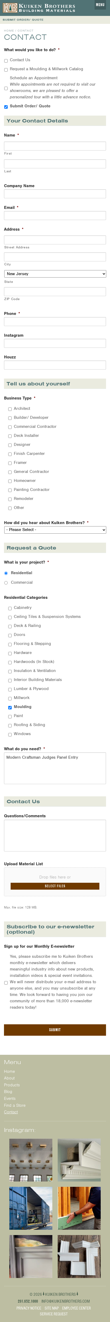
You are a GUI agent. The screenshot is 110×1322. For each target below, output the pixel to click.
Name (11, 135)
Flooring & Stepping (32, 643)
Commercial (22, 582)
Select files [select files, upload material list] (55, 886)
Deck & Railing (27, 625)
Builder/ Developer (31, 417)
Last (7, 171)
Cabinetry (23, 607)
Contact (11, 1112)
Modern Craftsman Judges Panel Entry (55, 768)
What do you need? (24, 749)
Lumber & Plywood (31, 688)
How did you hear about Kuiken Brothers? (46, 522)
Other (19, 507)
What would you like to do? (32, 49)
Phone (12, 313)
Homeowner (25, 480)
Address (14, 229)
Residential (21, 573)
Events (10, 1098)
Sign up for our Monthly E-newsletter (39, 946)
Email (11, 207)
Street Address (16, 247)
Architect (22, 408)
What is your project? (26, 562)
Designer (22, 444)
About (9, 1078)
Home (9, 30)
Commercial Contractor (35, 426)
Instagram (13, 335)
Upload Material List (23, 864)
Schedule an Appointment (52, 87)
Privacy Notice (28, 1308)
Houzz (10, 357)
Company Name (19, 185)
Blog (8, 1091)
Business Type (20, 398)
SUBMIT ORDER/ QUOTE (23, 19)
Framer (20, 462)
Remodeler (23, 498)
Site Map (52, 1308)
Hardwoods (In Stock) (34, 661)
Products (12, 1085)
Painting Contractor (32, 489)
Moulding (22, 706)
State (8, 281)
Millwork (21, 697)
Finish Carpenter (29, 453)
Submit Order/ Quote (30, 106)
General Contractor (31, 471)
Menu (100, 4)
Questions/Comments (25, 816)
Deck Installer (26, 435)
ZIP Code (12, 299)
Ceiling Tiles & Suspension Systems (47, 616)
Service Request (54, 1314)
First (8, 153)
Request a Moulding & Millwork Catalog (46, 69)
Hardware (23, 652)
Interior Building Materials (38, 679)
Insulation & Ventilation (35, 670)
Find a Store (15, 1105)
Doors (19, 634)
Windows (22, 733)
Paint (18, 715)
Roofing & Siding (29, 724)
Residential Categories (26, 597)
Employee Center (76, 1308)
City (7, 264)
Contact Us (20, 60)
